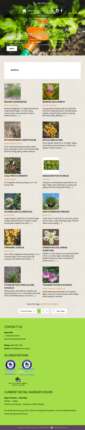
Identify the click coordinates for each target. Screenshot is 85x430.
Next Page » (61, 311)
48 (54, 304)
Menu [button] (44, 15)
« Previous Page (26, 311)
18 (47, 304)
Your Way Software (59, 427)
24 (51, 304)
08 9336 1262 (44, 3)
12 (44, 304)
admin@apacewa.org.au (40, 10)
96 (57, 304)
